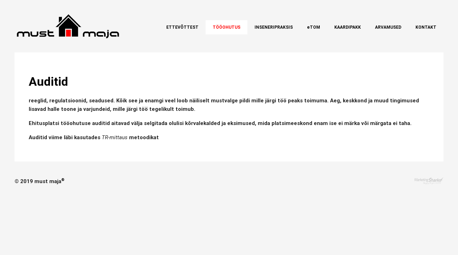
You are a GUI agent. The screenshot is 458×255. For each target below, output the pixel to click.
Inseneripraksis (274, 27)
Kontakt (425, 27)
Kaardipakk (347, 27)
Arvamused (388, 27)
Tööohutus (226, 27)
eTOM (313, 27)
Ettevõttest (182, 27)
